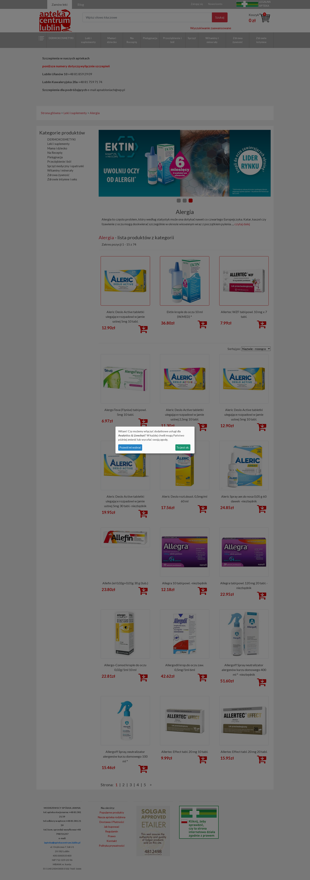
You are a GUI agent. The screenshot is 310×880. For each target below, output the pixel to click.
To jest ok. (182, 447)
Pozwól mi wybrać (130, 447)
